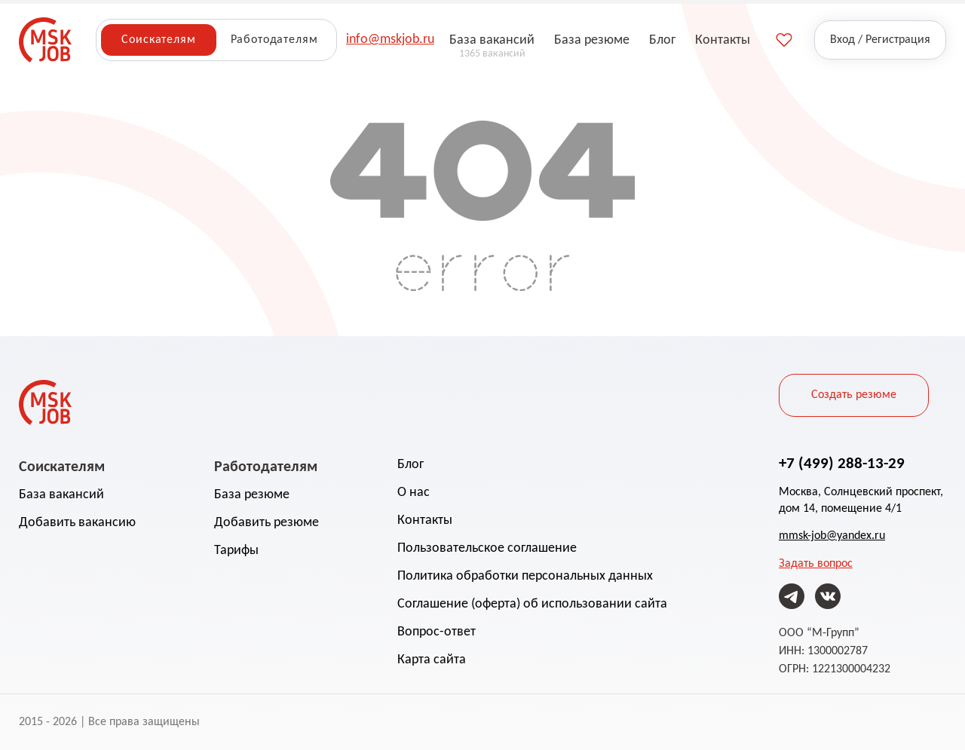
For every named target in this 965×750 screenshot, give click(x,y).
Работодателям (274, 40)
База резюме (252, 495)
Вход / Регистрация (880, 40)
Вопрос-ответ (436, 632)
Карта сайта (431, 660)
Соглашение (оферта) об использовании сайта (532, 604)
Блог (410, 465)
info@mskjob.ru (390, 39)
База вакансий (61, 495)
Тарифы (236, 550)
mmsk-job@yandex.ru (832, 536)
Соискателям (158, 40)
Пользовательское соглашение (487, 548)
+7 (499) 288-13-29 (842, 463)
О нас (413, 492)
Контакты (424, 520)
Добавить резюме (266, 523)
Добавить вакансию (77, 523)
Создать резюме (853, 395)
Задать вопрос (816, 564)
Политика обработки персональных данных (525, 576)
